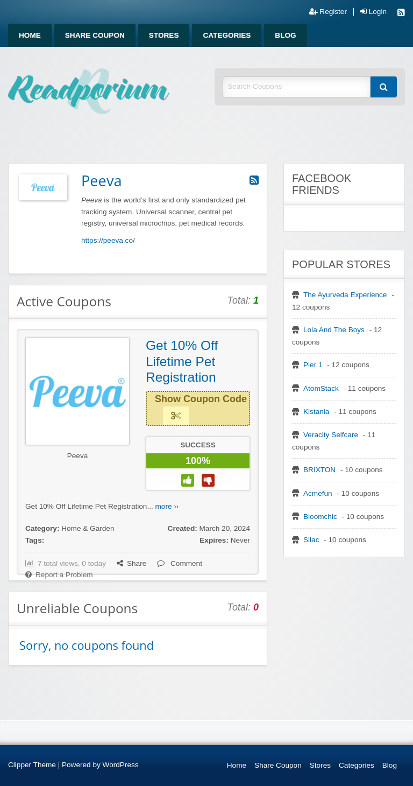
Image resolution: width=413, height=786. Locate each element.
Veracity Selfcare (330, 435)
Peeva (77, 456)
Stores (164, 35)
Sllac (311, 540)
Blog (285, 35)
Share (131, 563)
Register (328, 12)
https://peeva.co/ (108, 240)
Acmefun (317, 493)
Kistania (316, 412)
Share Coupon (95, 35)
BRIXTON (319, 470)
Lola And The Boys (334, 330)
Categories (227, 35)
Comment (179, 563)
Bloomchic (320, 517)
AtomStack (321, 388)
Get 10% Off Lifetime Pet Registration (182, 361)
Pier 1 (313, 365)
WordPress (121, 765)
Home (30, 35)
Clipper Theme (32, 765)
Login (373, 12)
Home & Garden (87, 528)
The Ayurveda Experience (345, 295)
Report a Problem (59, 575)
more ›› (167, 506)
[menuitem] (30, 35)
